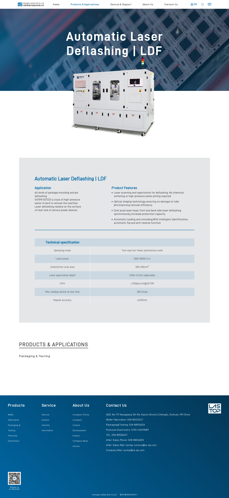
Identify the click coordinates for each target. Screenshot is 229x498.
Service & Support (121, 4)
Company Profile (81, 415)
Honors (76, 446)
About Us (148, 4)
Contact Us (171, 4)
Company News (80, 441)
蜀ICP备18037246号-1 (128, 495)
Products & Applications (85, 4)
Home (56, 4)
